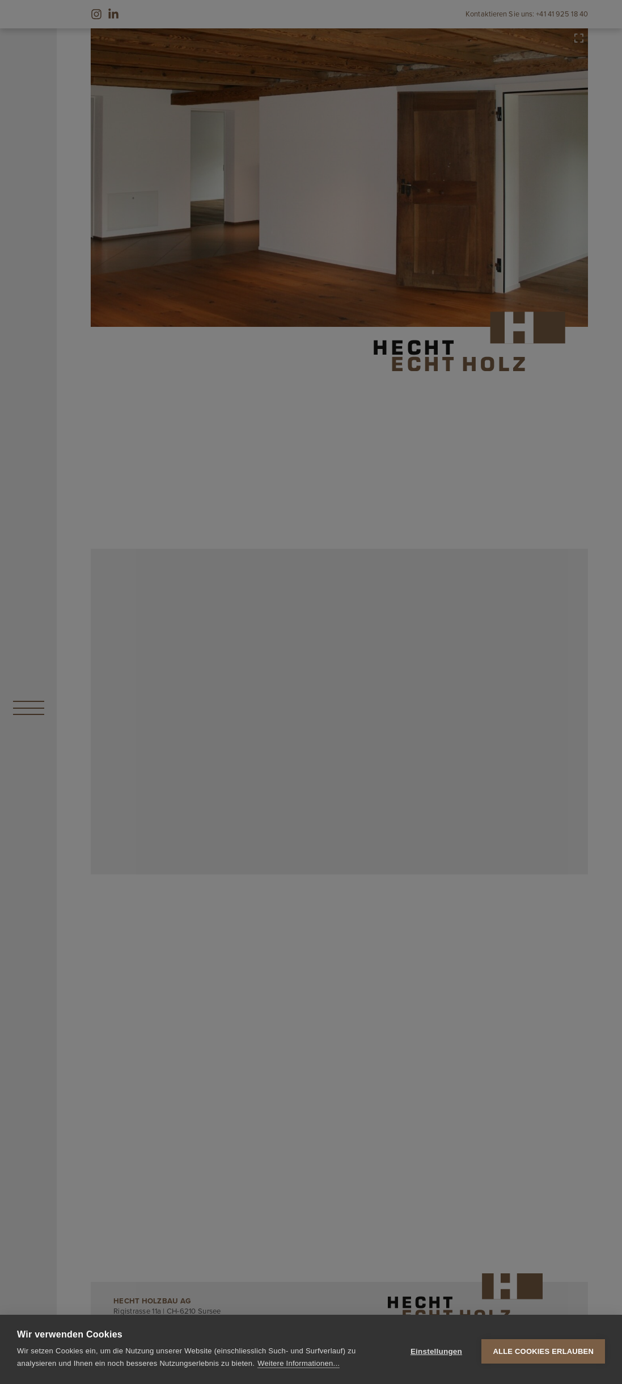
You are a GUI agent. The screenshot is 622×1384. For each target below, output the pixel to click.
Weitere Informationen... (298, 1363)
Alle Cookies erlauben (543, 1349)
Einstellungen (436, 1349)
